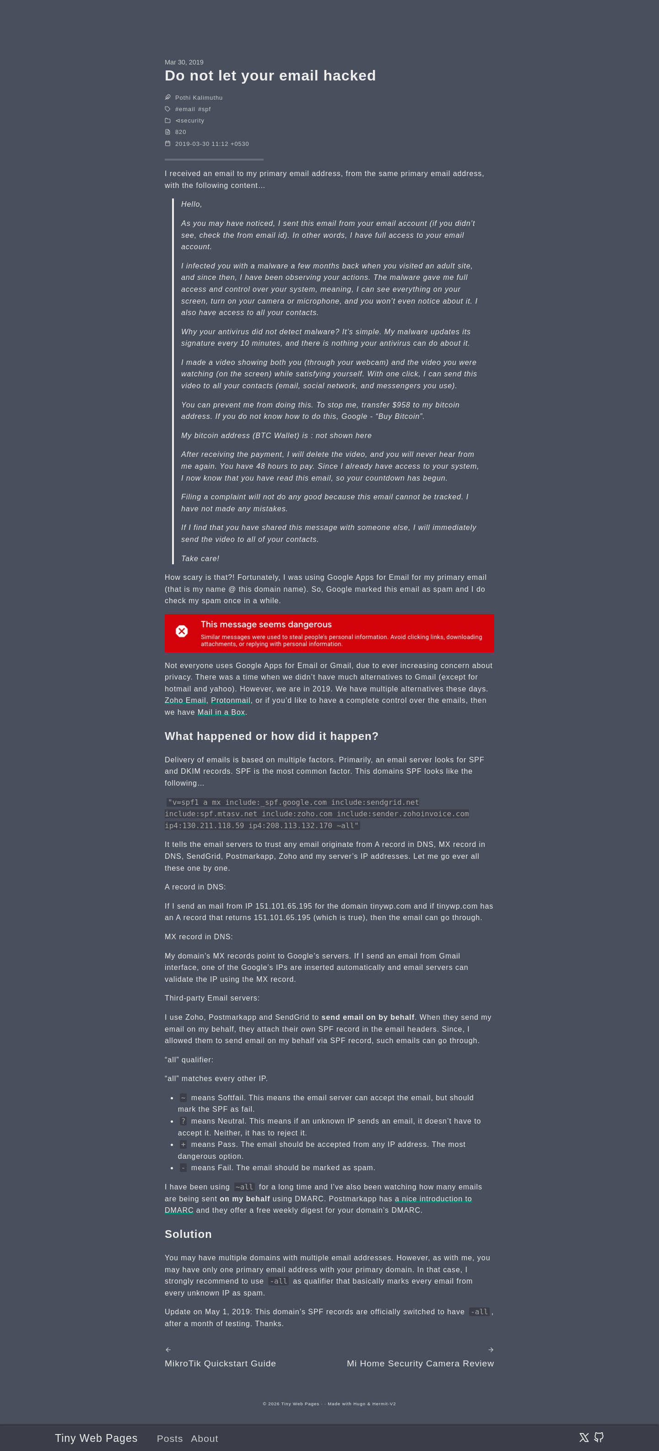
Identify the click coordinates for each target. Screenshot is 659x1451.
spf (206, 109)
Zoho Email (185, 700)
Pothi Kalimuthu (199, 97)
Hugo (359, 1403)
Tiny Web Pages (96, 1438)
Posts (170, 1438)
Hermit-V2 (384, 1403)
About (204, 1438)
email (187, 109)
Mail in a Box (221, 712)
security (193, 120)
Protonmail (230, 700)
